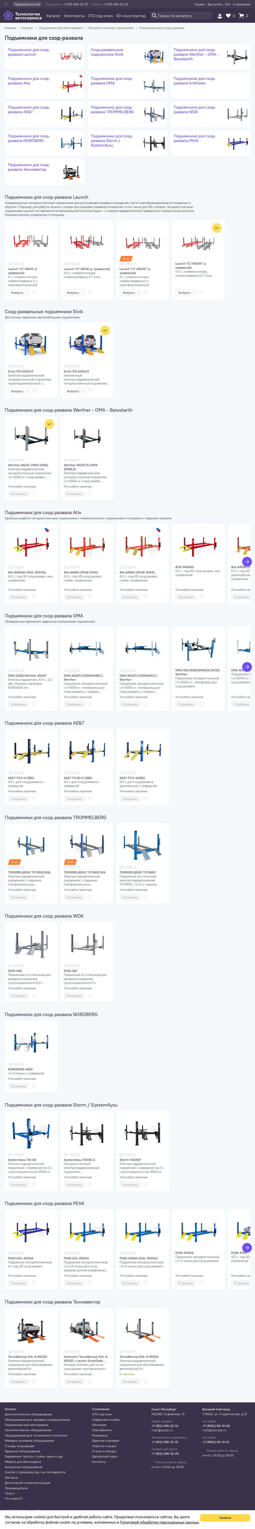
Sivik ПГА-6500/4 (76, 371)
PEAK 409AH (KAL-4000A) (139, 1258)
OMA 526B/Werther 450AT (27, 676)
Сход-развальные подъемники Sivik (44, 311)
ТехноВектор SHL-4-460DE (27, 1357)
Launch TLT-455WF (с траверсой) (190, 265)
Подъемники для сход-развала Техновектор (52, 1302)
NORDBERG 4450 (20, 1069)
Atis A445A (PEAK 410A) (81, 572)
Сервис (199, 4)
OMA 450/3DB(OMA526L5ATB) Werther (197, 672)
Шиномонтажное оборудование (28, 1430)
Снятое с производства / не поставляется (35, 1472)
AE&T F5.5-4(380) (132, 778)
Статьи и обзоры (104, 1451)
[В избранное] (34, 292)
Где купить (215, 4)
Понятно (225, 1518)
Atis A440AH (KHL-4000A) (27, 572)
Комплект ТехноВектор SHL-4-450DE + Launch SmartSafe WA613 (86, 1359)
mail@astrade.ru (214, 1430)
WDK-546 (15, 971)
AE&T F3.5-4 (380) (21, 778)
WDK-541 (70, 971)
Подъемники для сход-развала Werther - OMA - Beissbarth (69, 410)
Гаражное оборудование (22, 1451)
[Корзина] (244, 16)
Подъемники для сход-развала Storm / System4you (61, 1105)
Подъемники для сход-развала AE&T (44, 723)
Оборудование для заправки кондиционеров (37, 1420)
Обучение (99, 1425)
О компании (241, 4)
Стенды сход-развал (20, 1446)
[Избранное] (231, 16)
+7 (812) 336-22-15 (164, 1442)
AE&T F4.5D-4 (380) (78, 778)
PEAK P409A (184, 1253)
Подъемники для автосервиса (60, 28)
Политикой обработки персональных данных (159, 1522)
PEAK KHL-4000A (20, 1258)
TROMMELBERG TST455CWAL (29, 872)
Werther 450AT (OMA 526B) (28, 465)
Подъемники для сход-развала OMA (44, 616)
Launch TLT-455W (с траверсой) (87, 269)
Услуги (10, 1493)
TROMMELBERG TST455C (138, 872)
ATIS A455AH (184, 567)
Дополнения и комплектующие (27, 1483)
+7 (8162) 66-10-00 (216, 1426)
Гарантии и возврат (106, 1441)
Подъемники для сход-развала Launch (46, 197)
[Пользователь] (220, 16)
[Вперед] (247, 561)
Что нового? (14, 1498)
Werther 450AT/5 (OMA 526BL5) (81, 467)
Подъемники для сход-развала (161, 28)
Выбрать (19, 293)
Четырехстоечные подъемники (110, 28)
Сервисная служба (105, 1420)
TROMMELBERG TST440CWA (84, 872)
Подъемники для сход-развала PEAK (44, 1203)
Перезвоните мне (27, 4)
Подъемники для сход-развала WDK (44, 916)
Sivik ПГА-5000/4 (20, 371)
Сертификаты (102, 1430)
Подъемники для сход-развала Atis (43, 512)
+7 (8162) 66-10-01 (215, 1442)
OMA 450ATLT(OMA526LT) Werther (138, 678)
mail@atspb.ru (162, 1430)
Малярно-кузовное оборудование (29, 1441)
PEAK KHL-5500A (76, 1258)
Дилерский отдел (104, 1456)
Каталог (53, 15)
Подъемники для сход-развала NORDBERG (51, 1014)
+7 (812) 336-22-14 (164, 1426)
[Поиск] (181, 16)
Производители (16, 1488)
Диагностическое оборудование (28, 1414)
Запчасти (11, 1477)
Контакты (99, 1462)
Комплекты (74, 15)
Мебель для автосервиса (23, 1462)
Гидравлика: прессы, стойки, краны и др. (34, 1456)
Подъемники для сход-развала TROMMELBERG (55, 817)
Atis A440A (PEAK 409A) (137, 572)
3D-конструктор (131, 15)
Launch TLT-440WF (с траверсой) (135, 271)
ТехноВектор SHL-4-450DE (139, 1357)
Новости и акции (104, 1446)
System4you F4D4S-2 (79, 1160)
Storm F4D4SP (130, 1160)
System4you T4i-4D (22, 1160)
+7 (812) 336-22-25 (165, 1453)
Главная (10, 28)
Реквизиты (100, 1435)
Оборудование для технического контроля (36, 1435)
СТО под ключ (100, 15)
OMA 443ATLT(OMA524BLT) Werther (83, 678)
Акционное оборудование (24, 1467)
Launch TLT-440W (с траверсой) (22, 271)
